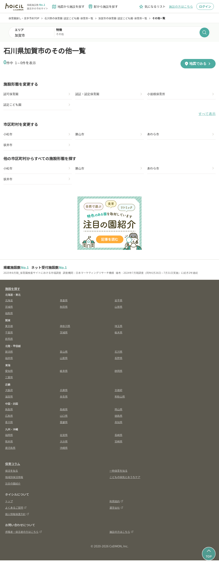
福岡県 (9, 438)
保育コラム (12, 467)
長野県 (118, 361)
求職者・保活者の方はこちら (23, 535)
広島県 (9, 419)
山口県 (64, 419)
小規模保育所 (157, 94)
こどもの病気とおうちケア (125, 480)
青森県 (64, 304)
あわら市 (154, 135)
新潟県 (9, 355)
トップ (9, 505)
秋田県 (64, 310)
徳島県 (118, 419)
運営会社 (116, 511)
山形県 (118, 310)
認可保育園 (12, 94)
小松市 (8, 135)
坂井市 (8, 147)
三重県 (9, 381)
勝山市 (80, 135)
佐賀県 (64, 438)
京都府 (118, 393)
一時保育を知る (118, 474)
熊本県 (9, 445)
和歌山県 (120, 400)
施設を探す (12, 292)
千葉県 (9, 336)
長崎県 (118, 438)
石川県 (118, 355)
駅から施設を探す (103, 6)
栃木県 (118, 336)
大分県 (64, 445)
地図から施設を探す (68, 6)
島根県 (64, 413)
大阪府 (9, 393)
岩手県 (118, 304)
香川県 (9, 425)
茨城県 (64, 336)
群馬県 (9, 342)
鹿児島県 (10, 451)
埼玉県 (118, 329)
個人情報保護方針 (17, 517)
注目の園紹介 (13, 487)
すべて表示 (207, 115)
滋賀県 (9, 400)
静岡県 (118, 374)
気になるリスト (152, 6)
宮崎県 (118, 445)
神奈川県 (65, 329)
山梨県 (64, 361)
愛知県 (9, 374)
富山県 (64, 355)
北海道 (9, 304)
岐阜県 (64, 374)
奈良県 (64, 400)
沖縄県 (64, 451)
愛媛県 (64, 425)
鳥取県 (9, 413)
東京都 (9, 329)
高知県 (118, 425)
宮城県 (9, 310)
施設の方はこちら (181, 6)
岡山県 (118, 413)
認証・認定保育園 (89, 94)
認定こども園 (13, 105)
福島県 (9, 316)
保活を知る (11, 474)
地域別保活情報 (14, 480)
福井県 (9, 361)
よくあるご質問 (16, 511)
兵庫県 (64, 393)
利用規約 (116, 505)
